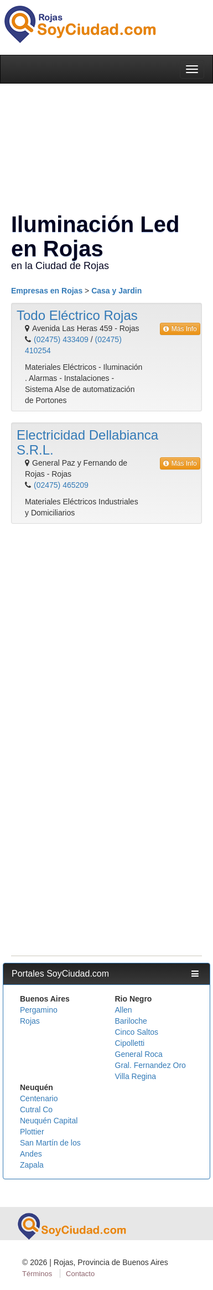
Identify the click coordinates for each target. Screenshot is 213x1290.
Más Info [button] (180, 329)
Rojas (30, 1020)
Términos (37, 1274)
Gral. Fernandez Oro (150, 1065)
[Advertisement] (103, 638)
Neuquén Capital (48, 1120)
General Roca (139, 1054)
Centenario (39, 1098)
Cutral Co (36, 1109)
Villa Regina (135, 1076)
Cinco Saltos (137, 1032)
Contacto (80, 1274)
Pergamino (39, 1009)
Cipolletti (130, 1043)
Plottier (32, 1131)
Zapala (32, 1164)
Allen (123, 1009)
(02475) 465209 (61, 485)
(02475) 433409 (61, 339)
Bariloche (131, 1020)
